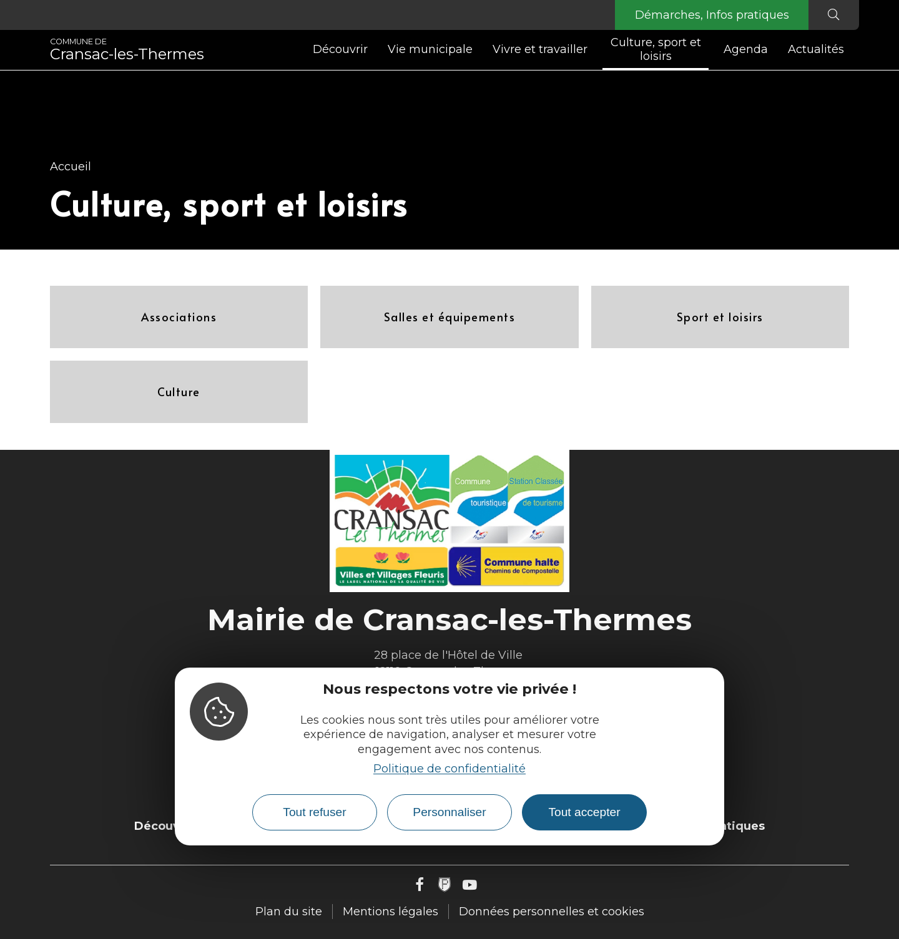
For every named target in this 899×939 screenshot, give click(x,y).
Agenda (746, 49)
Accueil (70, 166)
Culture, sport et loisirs (656, 49)
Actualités (816, 49)
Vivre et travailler (540, 49)
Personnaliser (449, 812)
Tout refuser (314, 812)
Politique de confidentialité (449, 769)
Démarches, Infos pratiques (711, 15)
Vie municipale (430, 49)
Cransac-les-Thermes (127, 49)
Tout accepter (584, 812)
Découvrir (340, 49)
